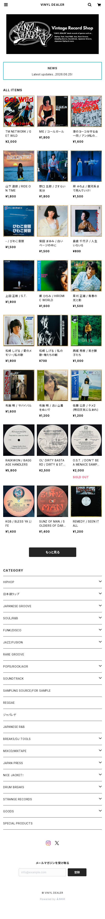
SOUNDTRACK (13, 678)
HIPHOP (8, 582)
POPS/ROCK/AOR (15, 666)
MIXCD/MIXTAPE (14, 751)
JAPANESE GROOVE (17, 606)
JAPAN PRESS (13, 763)
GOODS (8, 811)
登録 (77, 872)
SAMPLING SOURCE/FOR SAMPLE (27, 690)
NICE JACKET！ (13, 775)
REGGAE (9, 702)
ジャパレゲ (9, 714)
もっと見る (53, 552)
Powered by (52, 899)
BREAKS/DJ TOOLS (17, 739)
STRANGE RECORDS (17, 799)
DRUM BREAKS (13, 787)
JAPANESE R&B (14, 726)
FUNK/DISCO (12, 630)
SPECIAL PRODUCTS (18, 823)
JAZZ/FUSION (13, 642)
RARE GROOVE (13, 654)
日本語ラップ (11, 594)
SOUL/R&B (10, 618)
